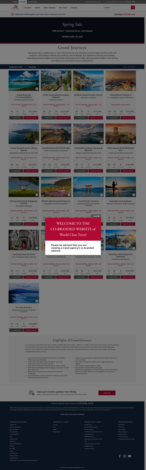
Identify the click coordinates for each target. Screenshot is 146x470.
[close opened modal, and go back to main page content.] (96, 216)
